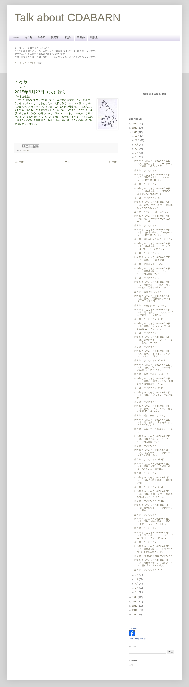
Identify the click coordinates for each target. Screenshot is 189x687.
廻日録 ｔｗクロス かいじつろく (151, 211)
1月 (137, 592)
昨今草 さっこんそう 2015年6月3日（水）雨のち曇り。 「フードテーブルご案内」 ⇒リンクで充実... (153, 535)
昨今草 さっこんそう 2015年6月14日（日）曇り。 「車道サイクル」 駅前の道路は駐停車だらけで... (153, 381)
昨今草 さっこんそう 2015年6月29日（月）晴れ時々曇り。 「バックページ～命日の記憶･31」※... (153, 177)
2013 (135, 601)
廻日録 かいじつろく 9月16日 (150, 360)
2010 (135, 614)
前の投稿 (112, 161)
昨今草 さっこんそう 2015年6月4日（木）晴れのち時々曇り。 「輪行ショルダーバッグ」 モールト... (153, 521)
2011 (135, 610)
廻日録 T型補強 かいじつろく (149, 415)
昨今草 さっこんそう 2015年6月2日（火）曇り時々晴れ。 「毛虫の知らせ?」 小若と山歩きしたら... (153, 549)
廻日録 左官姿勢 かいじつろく (150, 305)
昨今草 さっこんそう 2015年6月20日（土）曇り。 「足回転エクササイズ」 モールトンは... (152, 299)
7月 (137, 153)
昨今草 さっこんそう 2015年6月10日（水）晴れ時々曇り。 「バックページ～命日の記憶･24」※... (153, 439)
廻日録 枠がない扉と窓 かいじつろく (153, 239)
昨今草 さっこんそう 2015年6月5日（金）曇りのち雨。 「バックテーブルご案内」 (153, 508)
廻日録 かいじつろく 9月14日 (150, 388)
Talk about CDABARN (68, 17)
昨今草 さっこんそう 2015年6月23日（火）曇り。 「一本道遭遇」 (152, 258)
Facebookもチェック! (138, 638)
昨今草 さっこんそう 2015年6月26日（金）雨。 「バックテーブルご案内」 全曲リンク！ (152, 219)
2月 (137, 588)
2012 (135, 606)
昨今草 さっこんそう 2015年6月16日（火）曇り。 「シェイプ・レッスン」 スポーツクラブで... (152, 354)
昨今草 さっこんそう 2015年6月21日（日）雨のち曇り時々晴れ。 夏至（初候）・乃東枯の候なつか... (152, 285)
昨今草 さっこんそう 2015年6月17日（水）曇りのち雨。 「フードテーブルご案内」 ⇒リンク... (153, 340)
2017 (135, 123)
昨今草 (41, 37)
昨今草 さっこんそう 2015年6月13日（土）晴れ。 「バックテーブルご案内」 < (153, 395)
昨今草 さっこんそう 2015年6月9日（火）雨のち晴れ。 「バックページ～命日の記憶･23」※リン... (153, 453)
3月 (137, 583)
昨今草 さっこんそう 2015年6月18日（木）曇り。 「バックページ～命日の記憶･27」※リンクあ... (153, 326)
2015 (135, 132)
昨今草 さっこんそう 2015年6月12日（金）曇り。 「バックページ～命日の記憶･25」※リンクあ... (153, 409)
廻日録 (28, 37)
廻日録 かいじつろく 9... (147, 198)
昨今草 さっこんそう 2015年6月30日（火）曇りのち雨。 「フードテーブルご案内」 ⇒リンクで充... (153, 163)
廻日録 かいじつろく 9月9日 (149, 459)
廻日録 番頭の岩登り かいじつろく (152, 374)
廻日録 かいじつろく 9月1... (149, 569)
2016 (135, 128)
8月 (137, 148)
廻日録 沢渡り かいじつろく (149, 264)
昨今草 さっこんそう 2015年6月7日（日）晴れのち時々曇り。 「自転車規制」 (153, 480)
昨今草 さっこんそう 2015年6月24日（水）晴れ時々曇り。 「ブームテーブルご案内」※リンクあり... (153, 246)
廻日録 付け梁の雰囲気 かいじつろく (153, 556)
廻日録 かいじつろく (145, 184)
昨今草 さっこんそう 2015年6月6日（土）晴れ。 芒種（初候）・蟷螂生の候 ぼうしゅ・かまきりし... (153, 494)
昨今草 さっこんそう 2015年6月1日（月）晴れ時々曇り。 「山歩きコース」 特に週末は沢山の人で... (153, 563)
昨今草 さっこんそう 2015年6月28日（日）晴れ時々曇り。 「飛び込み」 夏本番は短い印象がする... (153, 191)
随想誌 (68, 37)
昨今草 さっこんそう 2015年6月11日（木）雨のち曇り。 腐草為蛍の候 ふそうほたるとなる (153, 422)
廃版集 (94, 37)
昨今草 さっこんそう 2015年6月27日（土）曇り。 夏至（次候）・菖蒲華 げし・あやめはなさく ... (153, 205)
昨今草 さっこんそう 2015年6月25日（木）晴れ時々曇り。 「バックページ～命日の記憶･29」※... (153, 232)
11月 (137, 136)
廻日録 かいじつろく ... (146, 170)
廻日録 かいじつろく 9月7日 (149, 487)
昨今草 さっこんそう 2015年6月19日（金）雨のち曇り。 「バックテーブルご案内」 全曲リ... (153, 312)
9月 (137, 144)
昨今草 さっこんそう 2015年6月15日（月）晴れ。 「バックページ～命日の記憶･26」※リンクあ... (153, 367)
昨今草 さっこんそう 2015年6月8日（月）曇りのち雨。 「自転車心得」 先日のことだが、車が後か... (153, 466)
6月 (137, 157)
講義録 (81, 37)
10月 (137, 140)
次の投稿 (19, 161)
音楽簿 (55, 37)
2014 (135, 597)
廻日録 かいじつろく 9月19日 (150, 319)
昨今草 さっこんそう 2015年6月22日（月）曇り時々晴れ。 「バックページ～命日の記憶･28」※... (153, 271)
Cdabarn (133, 629)
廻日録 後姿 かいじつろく (148, 291)
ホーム (15, 37)
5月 (137, 575)
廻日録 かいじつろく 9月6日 (149, 501)
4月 (137, 579)
